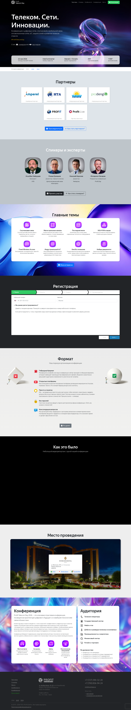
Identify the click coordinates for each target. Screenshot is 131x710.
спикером (22, 45)
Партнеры (74, 2)
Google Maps (77, 571)
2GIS (54, 571)
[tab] (23, 292)
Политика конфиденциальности (21, 707)
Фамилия (59, 297)
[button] (54, 129)
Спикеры (81, 2)
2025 (32, 69)
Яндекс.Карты (64, 571)
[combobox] (16, 300)
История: (17, 69)
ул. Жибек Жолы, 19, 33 (46, 685)
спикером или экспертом (94, 696)
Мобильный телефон (19, 297)
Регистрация (113, 2)
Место (104, 2)
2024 (38, 69)
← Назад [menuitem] (104, 337)
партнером (36, 45)
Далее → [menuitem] (114, 337)
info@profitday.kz (90, 687)
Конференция (97, 2)
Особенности (88, 2)
